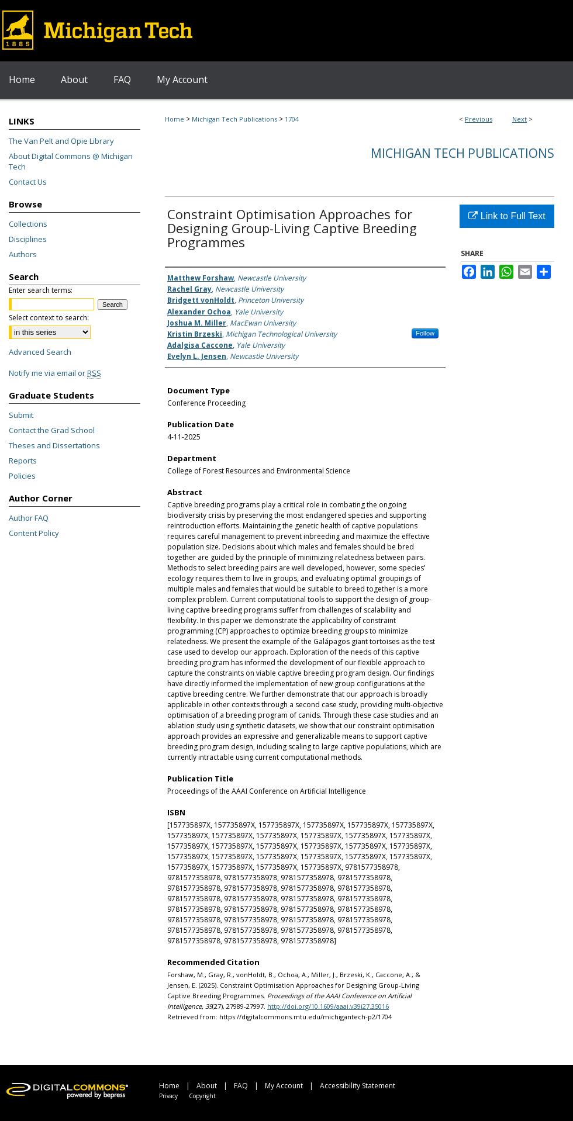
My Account (284, 1086)
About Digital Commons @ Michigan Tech (71, 161)
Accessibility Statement (357, 1086)
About (206, 1086)
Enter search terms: (41, 290)
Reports (23, 460)
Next (519, 119)
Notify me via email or (55, 373)
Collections (28, 224)
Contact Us (28, 182)
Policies (22, 475)
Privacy (168, 1096)
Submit (21, 415)
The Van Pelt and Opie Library (61, 141)
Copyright (202, 1096)
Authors (23, 254)
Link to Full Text (506, 216)
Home (174, 119)
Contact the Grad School (52, 430)
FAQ (241, 1086)
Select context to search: (49, 318)
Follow (425, 333)
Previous (478, 119)
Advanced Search (40, 352)
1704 (292, 119)
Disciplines (28, 239)
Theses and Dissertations (54, 445)
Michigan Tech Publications (234, 119)
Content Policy (34, 533)
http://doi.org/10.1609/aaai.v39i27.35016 (328, 1006)
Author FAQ (29, 518)
